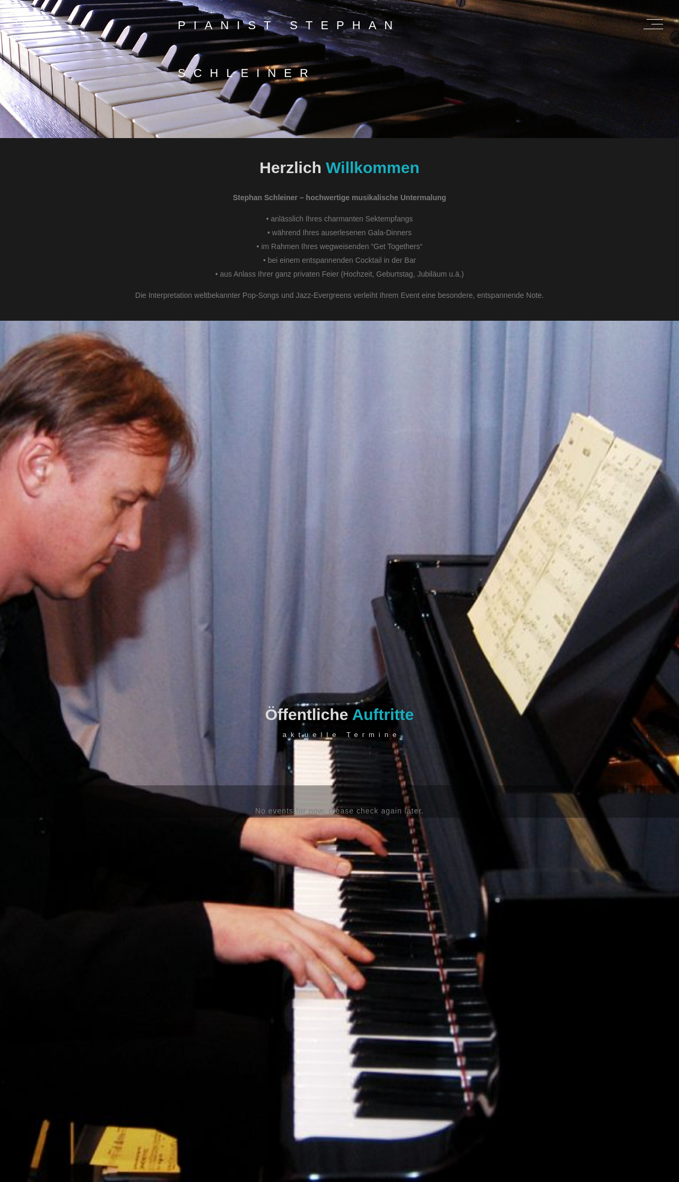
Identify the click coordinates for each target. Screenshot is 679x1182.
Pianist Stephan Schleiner (289, 31)
